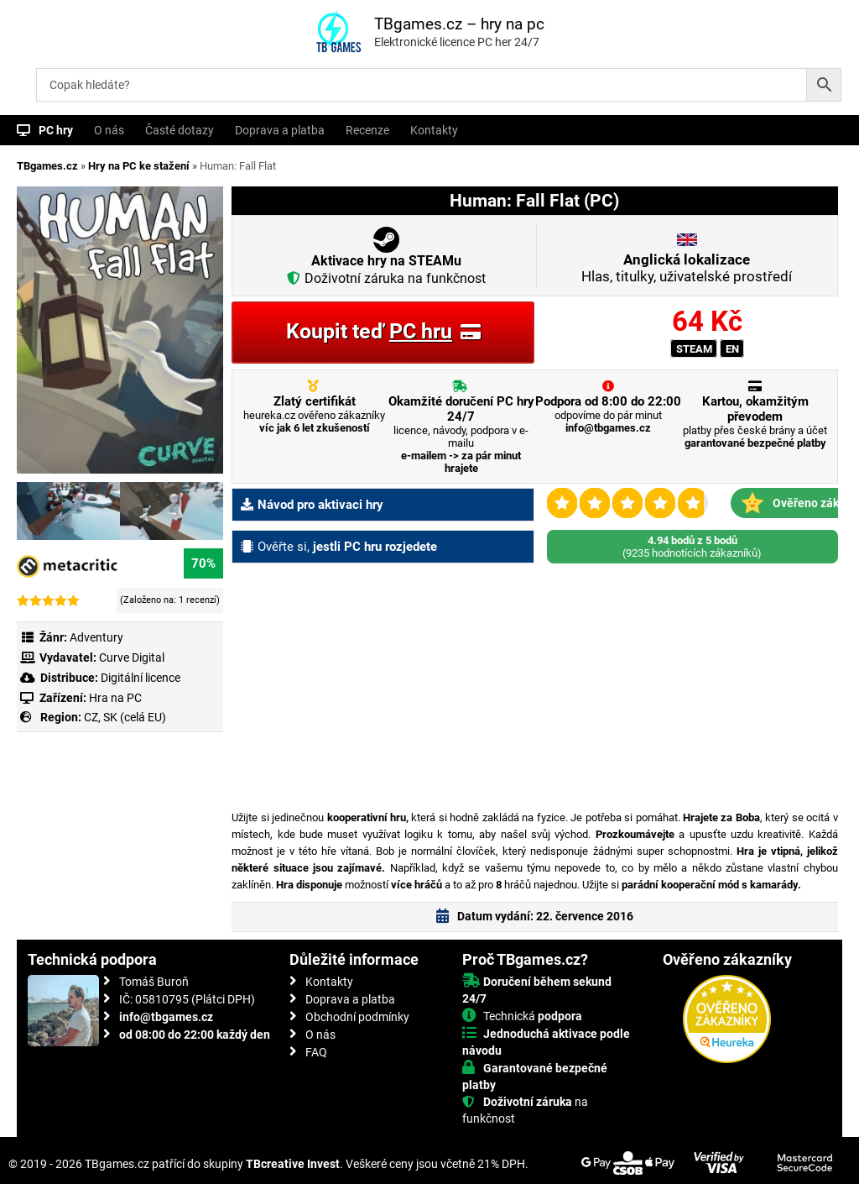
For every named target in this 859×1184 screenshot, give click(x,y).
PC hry (56, 130)
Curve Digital (131, 657)
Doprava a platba (280, 130)
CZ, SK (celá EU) (125, 717)
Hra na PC (114, 698)
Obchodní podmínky (357, 1017)
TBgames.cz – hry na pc (459, 24)
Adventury (96, 637)
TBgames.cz (47, 166)
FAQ (316, 1052)
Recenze (367, 130)
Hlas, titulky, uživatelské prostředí (686, 268)
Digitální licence (139, 677)
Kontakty (434, 130)
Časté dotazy (179, 130)
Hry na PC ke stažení (139, 166)
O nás (109, 130)
